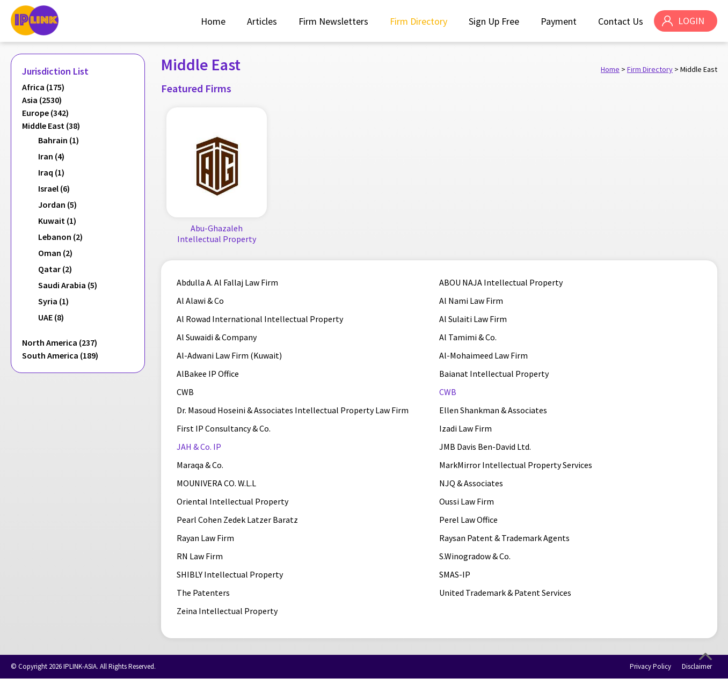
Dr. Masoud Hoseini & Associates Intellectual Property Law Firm (293, 410)
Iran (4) (51, 156)
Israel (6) (54, 188)
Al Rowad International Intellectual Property (260, 319)
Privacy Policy (650, 666)
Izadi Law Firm (465, 429)
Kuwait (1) (57, 220)
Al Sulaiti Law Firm (473, 319)
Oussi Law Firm (466, 502)
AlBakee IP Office (208, 374)
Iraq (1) (51, 172)
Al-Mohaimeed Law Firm (483, 356)
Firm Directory (418, 21)
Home (212, 21)
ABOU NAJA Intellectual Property (501, 283)
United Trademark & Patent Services (505, 593)
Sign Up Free (493, 21)
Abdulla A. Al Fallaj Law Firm (228, 283)
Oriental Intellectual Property (233, 502)
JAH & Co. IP (199, 447)
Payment (558, 21)
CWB (185, 392)
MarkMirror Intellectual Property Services (515, 465)
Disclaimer (697, 666)
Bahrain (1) (58, 140)
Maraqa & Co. (200, 465)
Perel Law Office (468, 520)
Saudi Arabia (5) (67, 285)
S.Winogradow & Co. (475, 556)
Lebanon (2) (60, 236)
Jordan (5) (57, 204)
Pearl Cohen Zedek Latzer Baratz (238, 520)
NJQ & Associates (471, 483)
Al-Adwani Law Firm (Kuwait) (229, 356)
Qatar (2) (55, 269)
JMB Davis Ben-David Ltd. (485, 447)
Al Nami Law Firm (471, 301)
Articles (261, 21)
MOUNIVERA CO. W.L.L (217, 483)
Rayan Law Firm (206, 538)
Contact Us (620, 21)
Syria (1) (53, 301)
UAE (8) (51, 317)
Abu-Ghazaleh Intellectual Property (216, 233)
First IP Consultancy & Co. (224, 429)
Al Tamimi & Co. (468, 337)
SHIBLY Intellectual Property (230, 575)
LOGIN (691, 21)
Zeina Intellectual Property (227, 611)
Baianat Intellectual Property (494, 374)
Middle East (698, 69)
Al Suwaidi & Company (217, 337)
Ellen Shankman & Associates (493, 410)
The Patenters (203, 593)
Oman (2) (55, 252)
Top (705, 656)
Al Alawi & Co (200, 301)
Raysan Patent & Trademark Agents (504, 538)
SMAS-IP (454, 575)
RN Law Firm (200, 556)
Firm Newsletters (333, 21)
